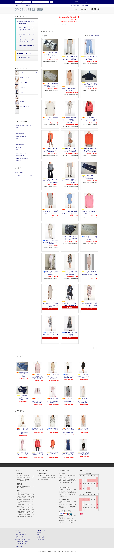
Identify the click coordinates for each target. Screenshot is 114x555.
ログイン (85, 2)
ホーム (16, 5)
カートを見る (40, 537)
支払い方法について (20, 532)
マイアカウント (41, 530)
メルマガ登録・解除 (73, 5)
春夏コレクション (67, 24)
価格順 (92, 35)
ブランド (46, 24)
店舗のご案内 (19, 172)
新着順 (97, 35)
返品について (19, 537)
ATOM (20, 546)
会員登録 (76, 2)
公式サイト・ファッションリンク (24, 175)
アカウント (67, 2)
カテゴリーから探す (25, 5)
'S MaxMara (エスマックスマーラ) (56, 24)
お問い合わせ (84, 5)
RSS (16, 546)
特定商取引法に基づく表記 (22, 539)
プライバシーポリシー (21, 541)
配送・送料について (20, 534)
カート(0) (94, 2)
